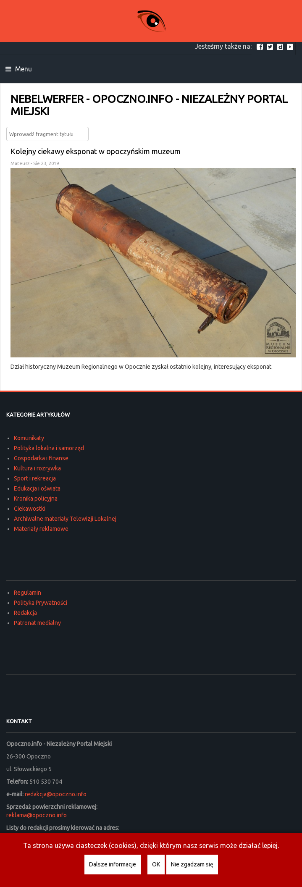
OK (156, 864)
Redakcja (25, 612)
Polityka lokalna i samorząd (49, 448)
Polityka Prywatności (40, 602)
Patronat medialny (37, 622)
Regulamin (27, 592)
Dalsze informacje (112, 864)
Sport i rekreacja (35, 478)
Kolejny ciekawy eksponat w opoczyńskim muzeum (96, 151)
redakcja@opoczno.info (56, 794)
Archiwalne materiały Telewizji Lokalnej (65, 518)
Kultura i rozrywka (37, 468)
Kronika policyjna (36, 498)
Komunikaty (29, 438)
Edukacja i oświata (37, 488)
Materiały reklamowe (41, 528)
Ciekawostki (29, 508)
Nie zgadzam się (192, 864)
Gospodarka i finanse (41, 458)
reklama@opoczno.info (36, 815)
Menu (18, 69)
